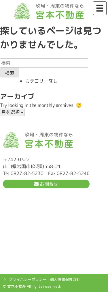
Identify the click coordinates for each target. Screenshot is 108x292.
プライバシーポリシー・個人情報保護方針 (44, 279)
